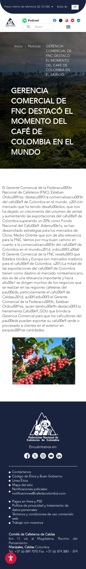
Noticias (34, 46)
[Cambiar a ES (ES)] (75, 7)
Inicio (18, 46)
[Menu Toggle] (68, 26)
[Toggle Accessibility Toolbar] (11, 558)
